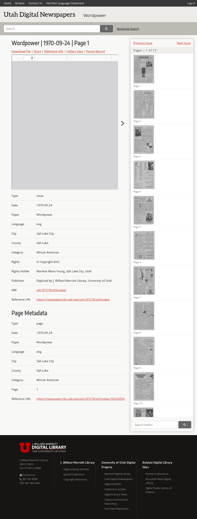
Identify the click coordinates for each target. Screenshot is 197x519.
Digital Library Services (76, 469)
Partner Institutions (156, 474)
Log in (191, 3)
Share (37, 51)
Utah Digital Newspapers (118, 479)
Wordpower (94, 15)
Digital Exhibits (112, 484)
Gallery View (75, 51)
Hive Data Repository (116, 508)
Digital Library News (115, 494)
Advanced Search (128, 29)
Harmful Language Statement (65, 3)
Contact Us (35, 3)
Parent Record (95, 51)
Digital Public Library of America (158, 490)
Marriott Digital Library (117, 474)
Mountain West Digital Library (158, 481)
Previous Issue (142, 43)
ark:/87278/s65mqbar (51, 290)
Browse (20, 3)
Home (7, 3)
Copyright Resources (75, 479)
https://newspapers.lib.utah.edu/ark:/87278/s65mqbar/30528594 (81, 399)
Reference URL (53, 51)
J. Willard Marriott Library (34, 460)
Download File (21, 51)
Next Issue (183, 43)
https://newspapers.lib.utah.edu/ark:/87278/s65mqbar (73, 299)
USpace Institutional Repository (116, 501)
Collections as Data (115, 489)
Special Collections (73, 474)
